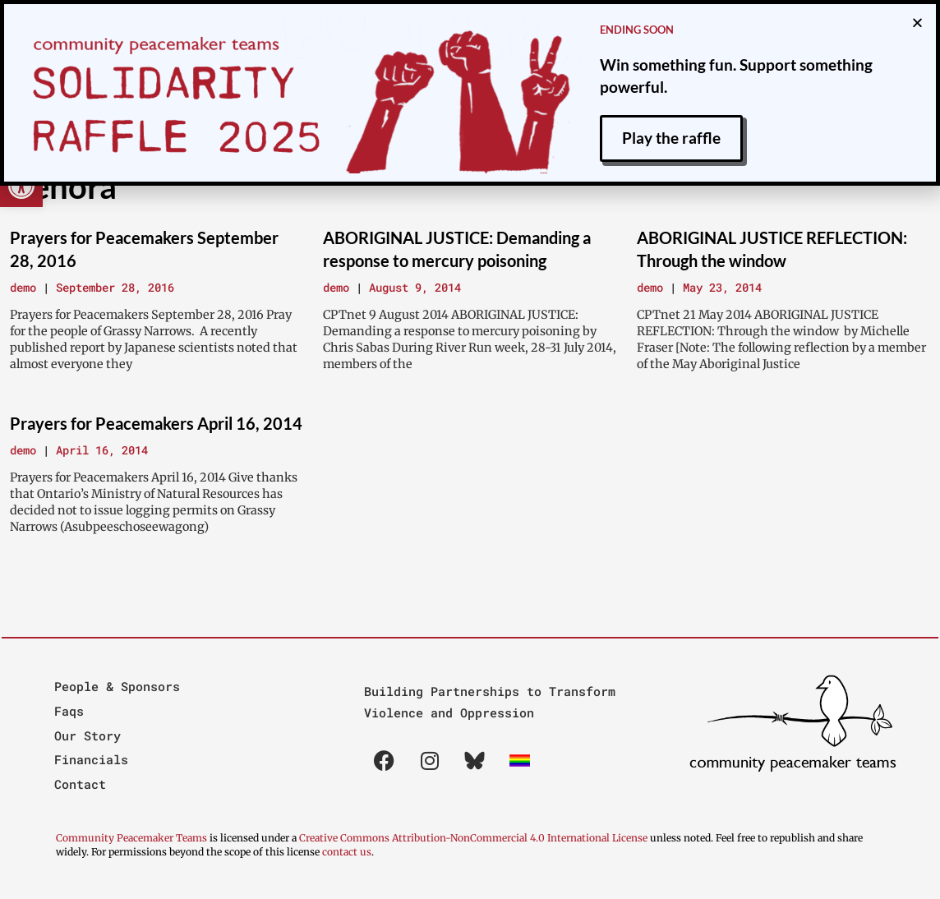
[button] (917, 21)
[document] (470, 449)
